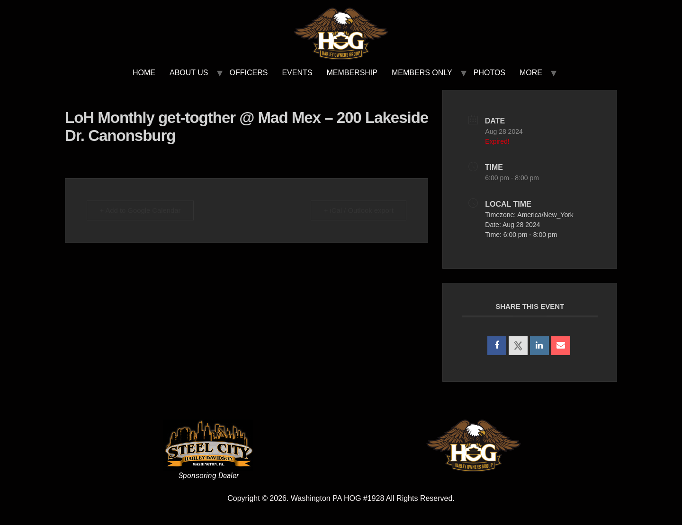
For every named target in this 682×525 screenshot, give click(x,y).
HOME (144, 73)
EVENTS (297, 73)
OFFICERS (249, 73)
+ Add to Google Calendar (141, 210)
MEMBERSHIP (351, 73)
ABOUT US (189, 73)
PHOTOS (489, 73)
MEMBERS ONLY (422, 73)
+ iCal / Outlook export (358, 210)
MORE (531, 73)
